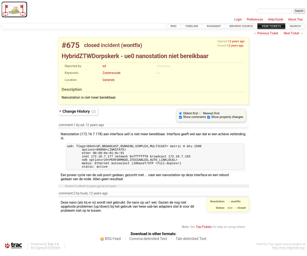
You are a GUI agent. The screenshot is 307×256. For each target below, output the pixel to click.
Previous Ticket (267, 33)
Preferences (255, 19)
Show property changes (227, 117)
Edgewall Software (47, 252)
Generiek (108, 80)
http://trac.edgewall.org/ (288, 252)
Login (238, 19)
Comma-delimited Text (148, 243)
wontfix (131, 45)
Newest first (211, 113)
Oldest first (190, 113)
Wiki (173, 26)
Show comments (194, 117)
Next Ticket (291, 33)
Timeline (191, 26)
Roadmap (214, 26)
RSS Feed (113, 243)
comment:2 (67, 198)
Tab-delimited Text (191, 243)
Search (295, 26)
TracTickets (204, 231)
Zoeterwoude (111, 73)
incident (110, 45)
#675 (71, 45)
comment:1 (67, 125)
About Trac (295, 19)
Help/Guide (275, 19)
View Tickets (271, 26)
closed (92, 45)
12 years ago (236, 41)
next (112, 190)
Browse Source (241, 26)
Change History (79, 111)
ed (104, 66)
